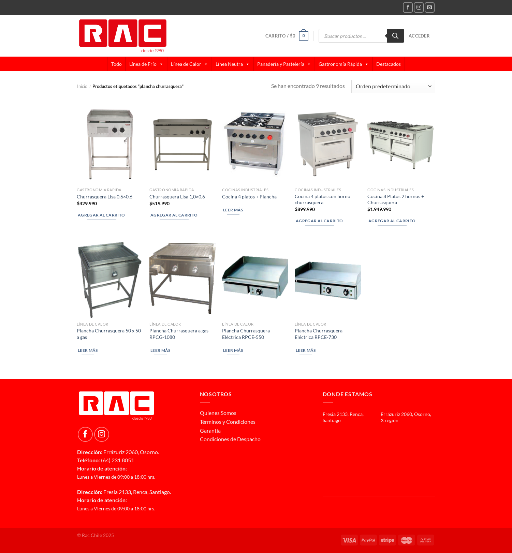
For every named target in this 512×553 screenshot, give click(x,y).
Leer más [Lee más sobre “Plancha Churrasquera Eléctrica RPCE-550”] (233, 350)
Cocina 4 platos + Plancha (249, 196)
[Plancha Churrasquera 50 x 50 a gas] (110, 278)
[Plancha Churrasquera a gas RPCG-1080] (182, 278)
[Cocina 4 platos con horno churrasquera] (328, 144)
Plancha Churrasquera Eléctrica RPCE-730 (318, 334)
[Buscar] (395, 36)
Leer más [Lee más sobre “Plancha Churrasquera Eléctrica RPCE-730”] (306, 350)
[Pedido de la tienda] (393, 86)
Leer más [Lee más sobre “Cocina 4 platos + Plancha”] (233, 210)
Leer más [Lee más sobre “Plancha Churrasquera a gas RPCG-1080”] (160, 350)
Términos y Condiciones (227, 421)
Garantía (210, 430)
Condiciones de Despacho (230, 439)
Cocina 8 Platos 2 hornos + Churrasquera (395, 199)
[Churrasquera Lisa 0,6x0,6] (110, 144)
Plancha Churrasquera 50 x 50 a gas (109, 334)
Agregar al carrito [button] (101, 215)
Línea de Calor (189, 64)
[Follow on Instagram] (419, 7)
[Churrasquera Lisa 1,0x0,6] (182, 144)
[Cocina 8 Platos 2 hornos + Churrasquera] (400, 144)
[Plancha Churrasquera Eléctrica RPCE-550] (255, 278)
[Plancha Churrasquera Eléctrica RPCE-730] (328, 278)
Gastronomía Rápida (344, 64)
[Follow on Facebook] (408, 7)
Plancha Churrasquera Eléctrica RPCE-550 (246, 334)
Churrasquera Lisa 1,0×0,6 (177, 196)
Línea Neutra (233, 64)
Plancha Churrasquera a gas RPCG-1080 (178, 334)
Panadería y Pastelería (284, 64)
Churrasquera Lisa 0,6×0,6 (104, 196)
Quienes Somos (218, 412)
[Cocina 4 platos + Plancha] (255, 144)
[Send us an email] (430, 7)
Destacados (388, 64)
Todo (116, 64)
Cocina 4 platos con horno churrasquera (322, 199)
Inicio (84, 86)
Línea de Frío (146, 64)
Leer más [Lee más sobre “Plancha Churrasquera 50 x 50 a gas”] (88, 350)
